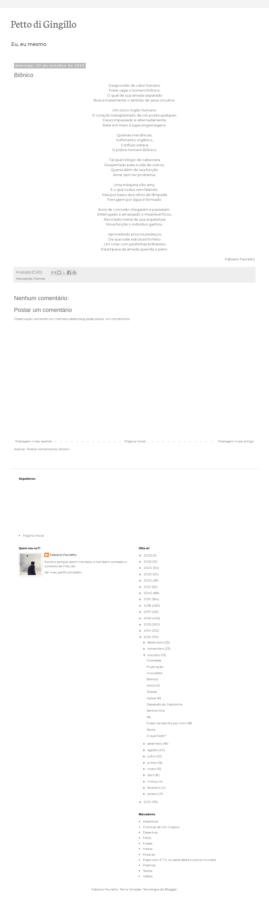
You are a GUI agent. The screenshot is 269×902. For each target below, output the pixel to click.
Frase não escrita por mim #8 (169, 723)
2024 (148, 568)
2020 (148, 593)
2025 (148, 561)
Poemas (39, 279)
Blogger (171, 889)
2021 (148, 587)
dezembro (155, 642)
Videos (148, 876)
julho (151, 756)
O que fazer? (157, 736)
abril (151, 775)
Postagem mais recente (33, 441)
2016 (148, 618)
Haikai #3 (154, 698)
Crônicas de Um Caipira (161, 827)
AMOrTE (153, 685)
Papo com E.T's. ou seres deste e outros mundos (179, 860)
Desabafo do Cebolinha (164, 704)
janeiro (153, 794)
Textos (147, 871)
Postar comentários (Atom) (48, 449)
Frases (147, 843)
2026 (148, 555)
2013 (148, 637)
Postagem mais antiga (236, 441)
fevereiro (154, 787)
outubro (154, 655)
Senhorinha (156, 710)
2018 (148, 605)
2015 (147, 624)
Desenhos (150, 832)
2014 (148, 630)
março (152, 781)
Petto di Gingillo (43, 23)
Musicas (149, 854)
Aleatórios (150, 821)
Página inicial (135, 441)
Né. (149, 717)
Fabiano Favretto (63, 555)
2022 (148, 580)
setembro (155, 743)
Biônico (152, 679)
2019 (148, 599)
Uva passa (154, 673)
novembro (156, 648)
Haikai (148, 849)
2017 (148, 612)
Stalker (152, 692)
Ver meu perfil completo (63, 572)
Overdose (154, 660)
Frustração (155, 667)
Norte (151, 730)
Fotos (147, 838)
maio (151, 769)
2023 (148, 574)
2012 (148, 802)
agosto (153, 750)
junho (152, 763)
